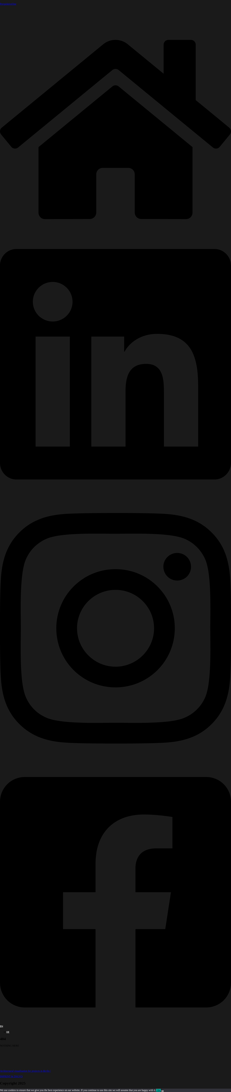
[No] (162, 1091)
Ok (158, 1090)
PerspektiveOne (8, 4)
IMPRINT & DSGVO (11, 1076)
